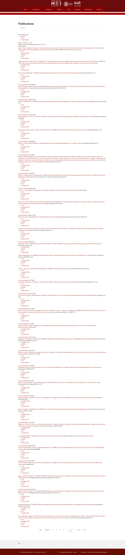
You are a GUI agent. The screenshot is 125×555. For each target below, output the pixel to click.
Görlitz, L (20, 268)
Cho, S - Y (42, 158)
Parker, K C (46, 310)
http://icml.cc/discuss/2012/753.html (83, 436)
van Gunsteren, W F (48, 424)
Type (27, 42)
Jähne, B (20, 61)
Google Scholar (25, 53)
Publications (36, 9)
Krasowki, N (21, 116)
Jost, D (28, 243)
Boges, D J (31, 516)
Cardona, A (51, 48)
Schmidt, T (29, 282)
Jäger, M (20, 255)
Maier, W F (46, 282)
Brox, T (88, 158)
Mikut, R (99, 158)
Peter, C (29, 424)
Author (20, 42)
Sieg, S (20, 282)
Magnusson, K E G (33, 156)
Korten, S (49, 228)
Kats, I (35, 382)
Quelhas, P (35, 160)
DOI (22, 51)
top (19, 543)
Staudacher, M (22, 339)
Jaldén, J (94, 156)
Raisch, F (56, 61)
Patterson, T (52, 310)
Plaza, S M (63, 48)
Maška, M (25, 156)
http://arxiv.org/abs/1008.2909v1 (27, 327)
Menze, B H (21, 73)
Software (77, 9)
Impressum (84, 552)
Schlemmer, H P (49, 201)
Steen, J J (59, 310)
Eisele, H (31, 61)
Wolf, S (104, 158)
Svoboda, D (73, 156)
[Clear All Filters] (41, 44)
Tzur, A (59, 228)
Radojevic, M (80, 156)
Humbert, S (26, 409)
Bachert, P (33, 201)
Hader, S (36, 61)
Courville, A (64, 397)
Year (31, 42)
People (59, 9)
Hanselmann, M (30, 190)
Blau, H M (99, 156)
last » (84, 529)
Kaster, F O (21, 175)
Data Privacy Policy (40, 552)
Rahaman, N (30, 48)
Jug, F (53, 160)
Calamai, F (41, 243)
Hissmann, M (26, 143)
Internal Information (65, 552)
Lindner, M (40, 367)
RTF (22, 38)
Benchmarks (88, 9)
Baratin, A (32, 397)
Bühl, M (20, 504)
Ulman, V (20, 156)
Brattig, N (54, 228)
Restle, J (63, 61)
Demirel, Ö (41, 160)
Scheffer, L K (70, 48)
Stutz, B (24, 282)
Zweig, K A (47, 190)
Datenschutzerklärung (26, 552)
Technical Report (24, 84)
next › (79, 529)
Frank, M (20, 447)
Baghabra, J (25, 516)
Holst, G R (37, 516)
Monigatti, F (39, 310)
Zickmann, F (37, 228)
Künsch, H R (21, 217)
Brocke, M (25, 61)
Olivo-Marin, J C (55, 158)
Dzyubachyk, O (22, 158)
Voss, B (29, 367)
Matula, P (61, 156)
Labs (25, 9)
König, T (20, 310)
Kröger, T (31, 325)
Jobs (68, 9)
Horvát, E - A (21, 190)
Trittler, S (20, 101)
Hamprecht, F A (91, 48)
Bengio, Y (55, 397)
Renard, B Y (21, 130)
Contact (99, 9)
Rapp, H (30, 447)
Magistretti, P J (77, 516)
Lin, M (42, 397)
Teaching (48, 9)
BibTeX (23, 36)
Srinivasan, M (58, 516)
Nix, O (31, 175)
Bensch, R (83, 158)
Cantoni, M (26, 352)
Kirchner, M (28, 130)
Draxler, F (37, 397)
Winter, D (43, 228)
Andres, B (20, 325)
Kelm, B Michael (40, 201)
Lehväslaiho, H (66, 516)
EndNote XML (25, 39)
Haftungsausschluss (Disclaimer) (97, 552)
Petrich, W (27, 86)
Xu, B (26, 228)
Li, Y (39, 158)
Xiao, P (35, 158)
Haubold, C (50, 156)
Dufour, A (48, 158)
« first (40, 529)
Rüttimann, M (34, 243)
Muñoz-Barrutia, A (74, 160)
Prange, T (36, 48)
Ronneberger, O (43, 156)
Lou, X (20, 295)
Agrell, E (27, 217)
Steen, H (33, 130)
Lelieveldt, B (30, 158)
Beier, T (20, 48)
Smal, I (85, 156)
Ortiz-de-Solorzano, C (93, 160)
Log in (74, 552)
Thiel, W (39, 424)
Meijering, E (65, 160)
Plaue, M (25, 447)
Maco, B (20, 352)
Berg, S (41, 48)
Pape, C (25, 48)
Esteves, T (29, 160)
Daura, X (33, 424)
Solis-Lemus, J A (76, 158)
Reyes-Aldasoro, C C (65, 158)
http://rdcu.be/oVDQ (76, 49)
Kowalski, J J (49, 243)
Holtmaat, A (32, 352)
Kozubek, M (82, 160)
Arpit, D (27, 397)
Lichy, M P (27, 201)
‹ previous (47, 529)
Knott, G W (57, 48)
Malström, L (48, 160)
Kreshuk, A (81, 48)
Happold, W (50, 61)
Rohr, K (90, 156)
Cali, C (20, 516)
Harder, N (56, 156)
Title (23, 42)
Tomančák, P (58, 160)
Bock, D (46, 48)
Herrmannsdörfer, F (28, 382)
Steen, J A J (39, 130)
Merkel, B (27, 175)
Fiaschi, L (24, 295)
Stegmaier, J (93, 158)
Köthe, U (76, 48)
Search (23, 28)
